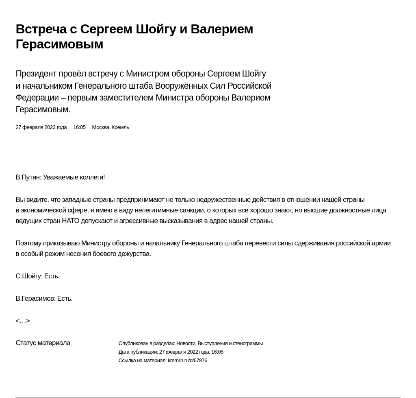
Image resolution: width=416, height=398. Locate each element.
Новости (185, 343)
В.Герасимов (34, 298)
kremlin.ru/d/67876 (187, 360)
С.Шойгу (28, 276)
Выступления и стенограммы (229, 343)
